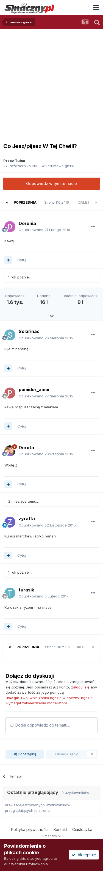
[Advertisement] (51, 83)
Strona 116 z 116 (57, 202)
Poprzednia (25, 202)
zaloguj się (80, 687)
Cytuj (21, 260)
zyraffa (27, 518)
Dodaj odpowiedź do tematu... (40, 725)
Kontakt (60, 829)
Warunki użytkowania (29, 864)
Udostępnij (25, 754)
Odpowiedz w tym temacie (51, 183)
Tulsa (20, 160)
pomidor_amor (34, 389)
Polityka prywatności (29, 829)
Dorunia (27, 223)
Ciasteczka (82, 829)
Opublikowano (44, 229)
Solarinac (29, 331)
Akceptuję (84, 854)
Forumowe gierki (60, 166)
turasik (26, 590)
